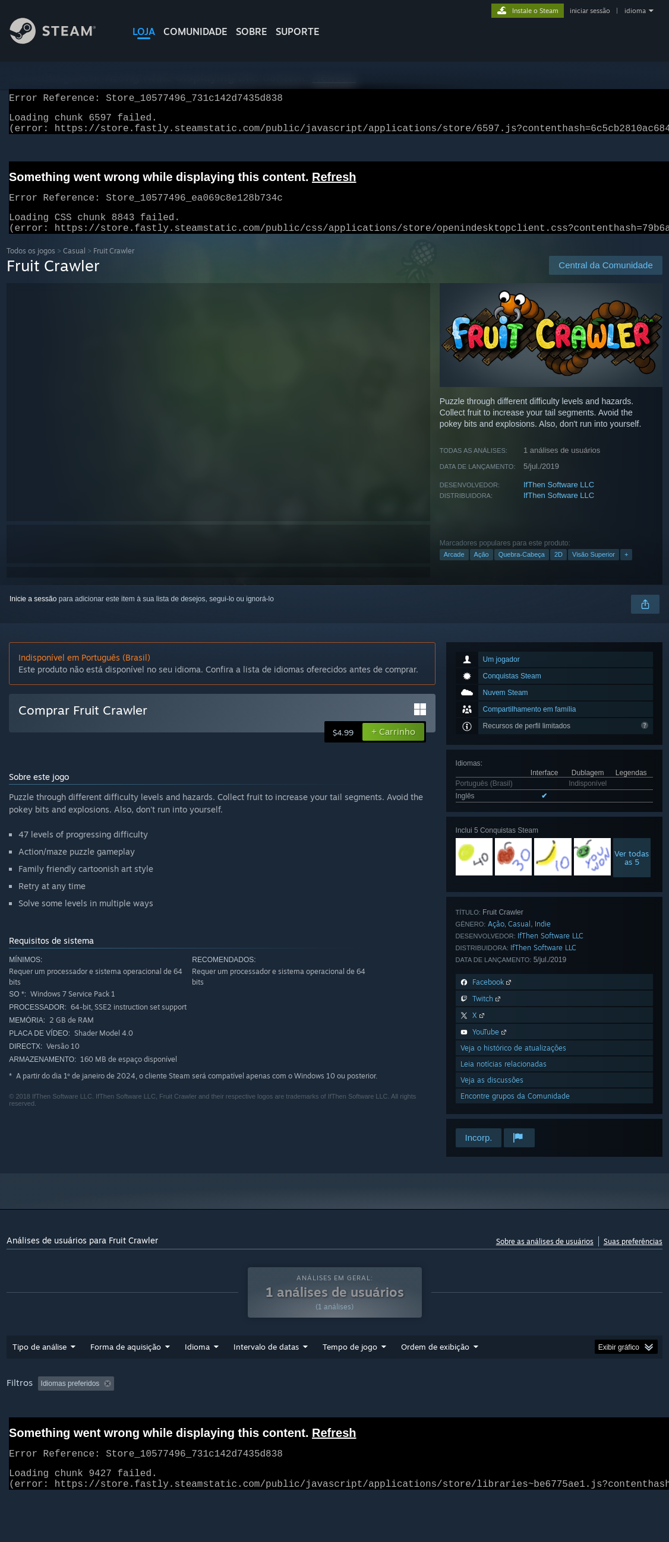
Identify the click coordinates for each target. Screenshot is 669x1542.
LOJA (143, 31)
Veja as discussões (491, 1094)
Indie (543, 938)
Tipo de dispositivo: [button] (176, 1430)
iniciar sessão (590, 11)
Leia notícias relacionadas (503, 1078)
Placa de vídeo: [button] (99, 1430)
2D (558, 568)
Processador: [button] (31, 1430)
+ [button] (626, 568)
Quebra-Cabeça (521, 568)
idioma (635, 11)
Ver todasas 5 (631, 872)
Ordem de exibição (435, 1377)
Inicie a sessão (33, 613)
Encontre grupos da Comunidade (515, 1110)
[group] (334, 1422)
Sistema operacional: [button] (550, 1414)
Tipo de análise (39, 1377)
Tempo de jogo (350, 1377)
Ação (481, 568)
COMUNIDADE (195, 31)
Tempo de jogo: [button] (325, 1414)
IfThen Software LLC (558, 498)
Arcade (454, 568)
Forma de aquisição (125, 1377)
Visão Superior (593, 568)
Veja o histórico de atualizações (513, 1062)
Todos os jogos (31, 265)
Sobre (251, 31)
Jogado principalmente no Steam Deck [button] (434, 1414)
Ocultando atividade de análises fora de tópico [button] (205, 1414)
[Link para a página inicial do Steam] (62, 41)
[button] (393, 746)
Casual (74, 265)
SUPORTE (298, 31)
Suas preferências (633, 1255)
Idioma (197, 1377)
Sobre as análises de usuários (545, 1255)
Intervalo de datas (266, 1377)
